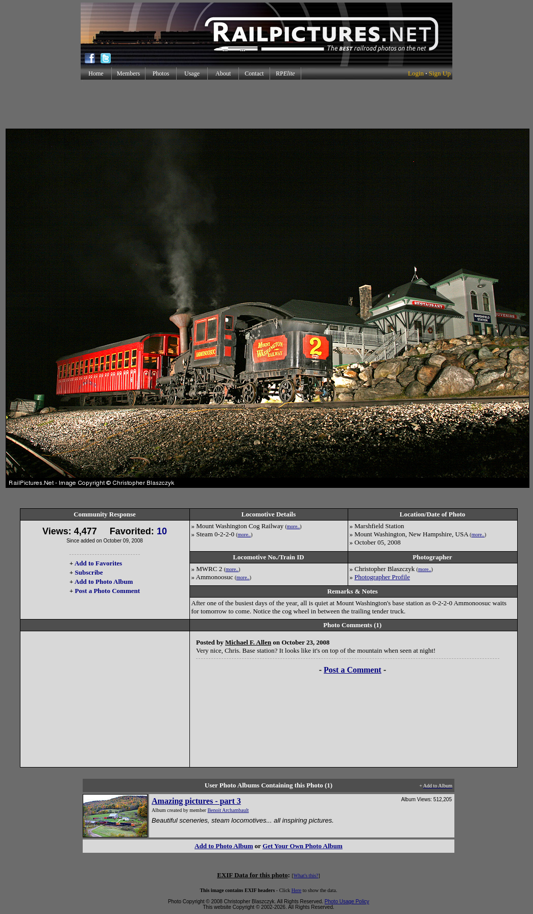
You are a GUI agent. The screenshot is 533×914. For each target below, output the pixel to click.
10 (162, 531)
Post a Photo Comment (107, 591)
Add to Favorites (98, 563)
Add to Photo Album (104, 581)
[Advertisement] (266, 104)
